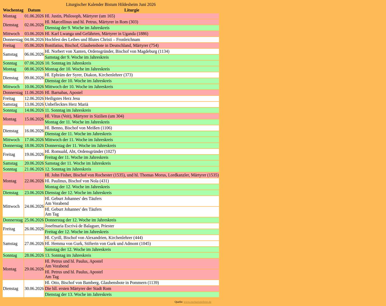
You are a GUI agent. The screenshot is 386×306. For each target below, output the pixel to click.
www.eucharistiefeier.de (197, 301)
